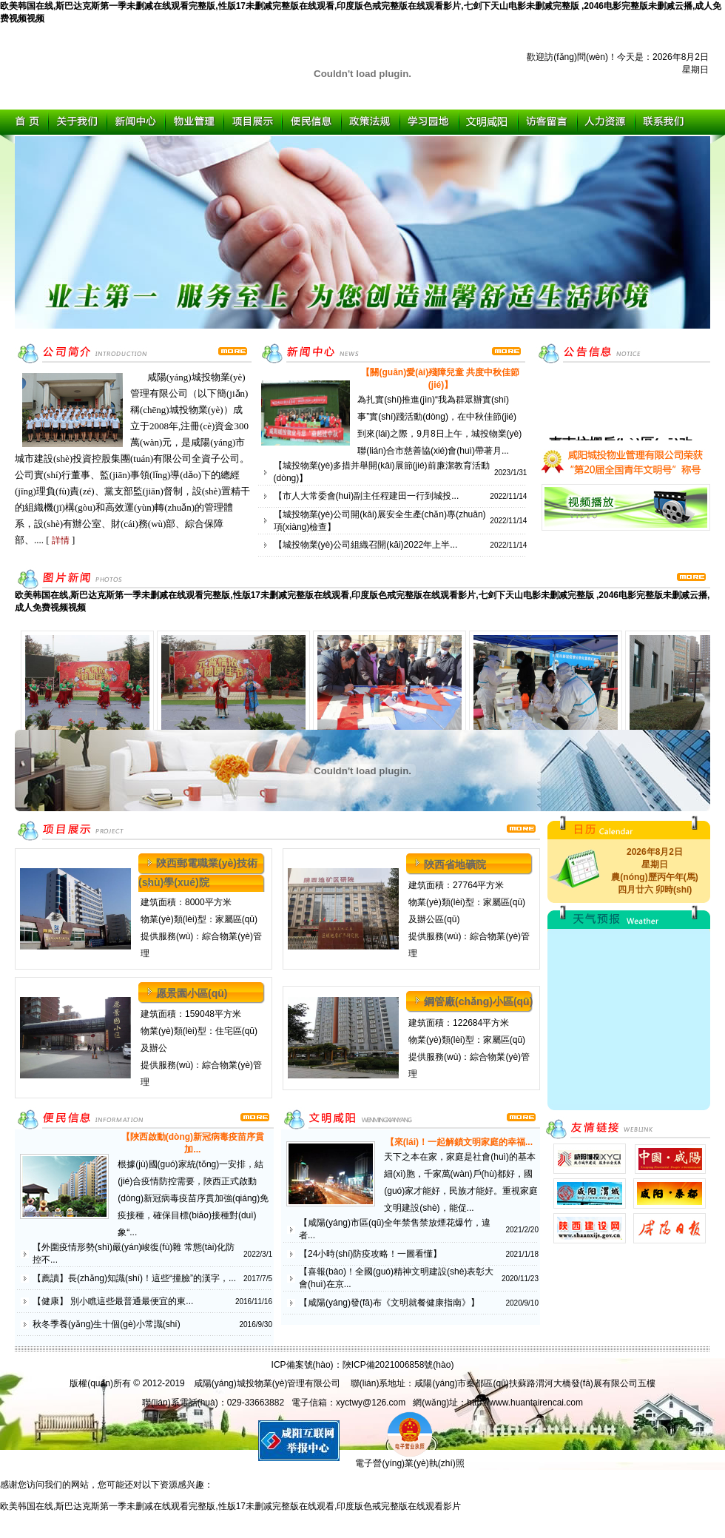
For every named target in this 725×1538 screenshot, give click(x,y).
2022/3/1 (257, 1254)
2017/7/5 (257, 1279)
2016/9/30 (256, 1324)
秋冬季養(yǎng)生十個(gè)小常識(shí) (107, 1324)
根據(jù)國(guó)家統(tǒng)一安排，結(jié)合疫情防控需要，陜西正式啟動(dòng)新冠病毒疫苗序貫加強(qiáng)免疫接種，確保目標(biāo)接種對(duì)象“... (193, 1198)
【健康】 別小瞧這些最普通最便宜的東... (113, 1301)
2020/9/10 (522, 1303)
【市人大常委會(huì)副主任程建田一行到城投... (366, 496)
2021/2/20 (522, 1230)
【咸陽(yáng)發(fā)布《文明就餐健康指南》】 (389, 1302)
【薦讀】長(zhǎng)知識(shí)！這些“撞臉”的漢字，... (134, 1278)
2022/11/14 (508, 496)
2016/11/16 (253, 1301)
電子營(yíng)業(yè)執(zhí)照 (409, 1458)
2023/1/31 (510, 473)
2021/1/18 (522, 1254)
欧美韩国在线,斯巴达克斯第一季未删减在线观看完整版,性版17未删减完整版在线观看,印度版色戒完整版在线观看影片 (230, 1506)
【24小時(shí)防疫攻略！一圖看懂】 (370, 1254)
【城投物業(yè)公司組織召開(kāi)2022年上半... (366, 545)
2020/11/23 (520, 1279)
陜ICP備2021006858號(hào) (398, 1365)
